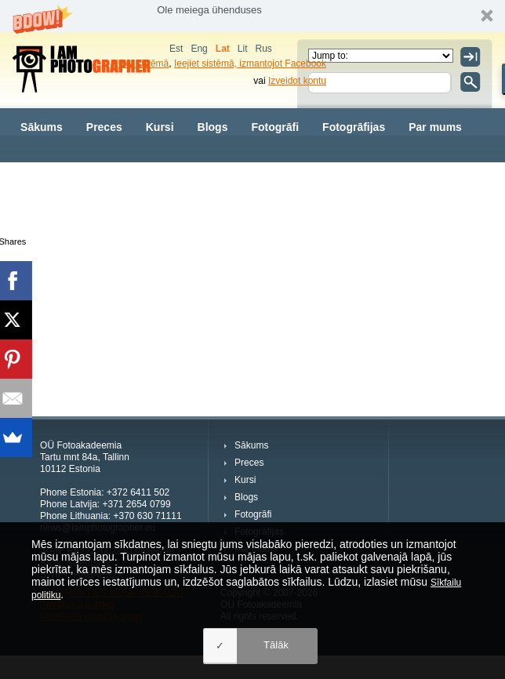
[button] (252, 16)
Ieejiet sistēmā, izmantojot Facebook (250, 63)
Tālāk (276, 645)
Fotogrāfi (275, 127)
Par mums (435, 127)
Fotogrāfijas (353, 127)
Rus (263, 48)
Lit (243, 48)
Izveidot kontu (297, 80)
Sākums (41, 127)
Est (176, 48)
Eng (199, 48)
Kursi (160, 127)
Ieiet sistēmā (142, 63)
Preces (104, 127)
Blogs (213, 127)
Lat (223, 48)
